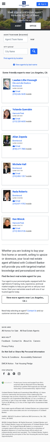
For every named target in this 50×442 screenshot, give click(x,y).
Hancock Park (18, 113)
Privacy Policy (8, 346)
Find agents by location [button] (13, 58)
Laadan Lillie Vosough (25, 80)
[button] (42, 4)
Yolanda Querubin (22, 109)
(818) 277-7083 (19, 149)
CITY (8, 47)
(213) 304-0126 (19, 231)
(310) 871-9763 (19, 204)
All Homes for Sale (10, 331)
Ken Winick (19, 219)
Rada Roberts (20, 191)
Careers (36, 341)
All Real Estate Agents (29, 331)
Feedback (6, 341)
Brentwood (17, 86)
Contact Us (17, 341)
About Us (27, 341)
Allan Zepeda (20, 136)
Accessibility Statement (31, 357)
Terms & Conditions (10, 357)
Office (33, 26)
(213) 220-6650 (19, 121)
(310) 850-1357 (19, 176)
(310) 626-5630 (19, 94)
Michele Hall (19, 164)
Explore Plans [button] (40, 388)
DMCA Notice (7, 363)
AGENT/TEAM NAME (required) (16, 35)
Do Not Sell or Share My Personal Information (23, 352)
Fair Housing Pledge (24, 363)
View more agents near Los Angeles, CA (25, 299)
